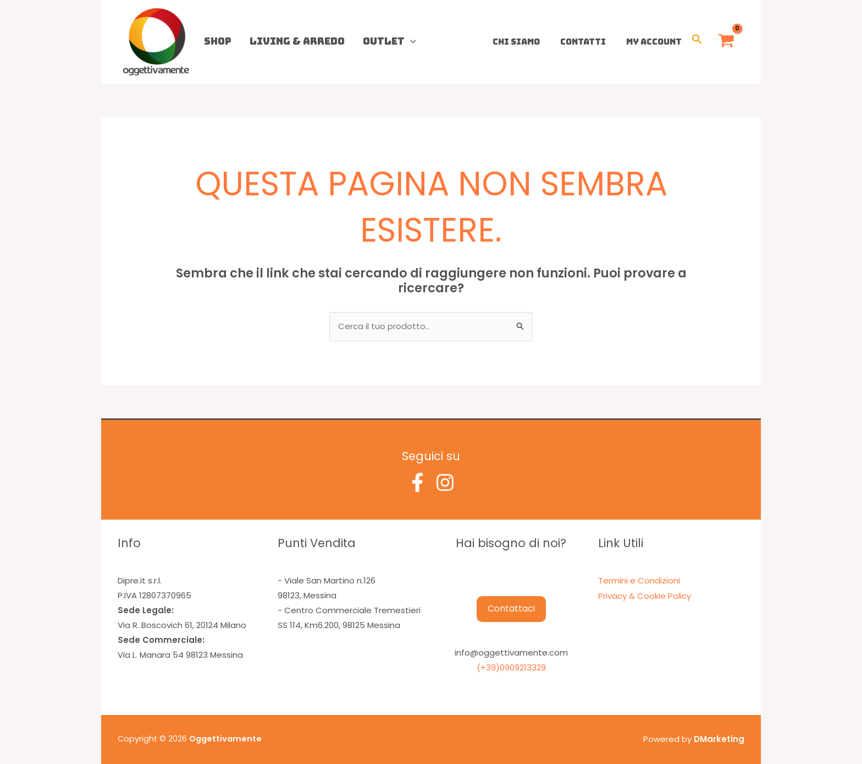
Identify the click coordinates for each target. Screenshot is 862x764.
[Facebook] (417, 482)
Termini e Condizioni (639, 580)
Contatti (588, 41)
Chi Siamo (525, 41)
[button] (392, 41)
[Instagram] (445, 482)
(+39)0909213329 (511, 667)
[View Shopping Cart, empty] (726, 42)
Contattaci (511, 609)
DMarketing (719, 738)
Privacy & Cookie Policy (644, 595)
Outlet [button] (371, 41)
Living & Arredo (286, 41)
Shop (214, 41)
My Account (655, 41)
